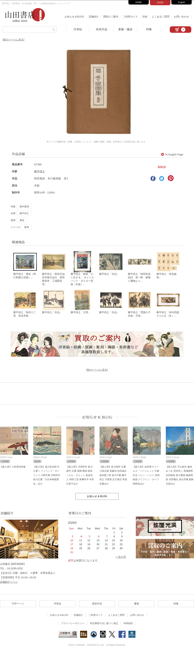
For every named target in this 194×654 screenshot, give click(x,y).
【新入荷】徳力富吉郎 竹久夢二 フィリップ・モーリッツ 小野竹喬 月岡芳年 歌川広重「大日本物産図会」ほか (46, 476)
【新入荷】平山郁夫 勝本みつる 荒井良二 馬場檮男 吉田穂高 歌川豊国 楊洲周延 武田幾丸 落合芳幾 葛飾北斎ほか (179, 476)
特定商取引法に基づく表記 (104, 623)
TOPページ (18, 604)
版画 (26, 227)
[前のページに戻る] (13, 39)
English (181, 2)
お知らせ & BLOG (97, 417)
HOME (138, 2)
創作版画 (24, 206)
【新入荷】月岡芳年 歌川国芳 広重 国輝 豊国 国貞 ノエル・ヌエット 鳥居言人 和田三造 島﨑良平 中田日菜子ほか (80, 476)
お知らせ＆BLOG (74, 16)
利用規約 (128, 623)
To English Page (172, 154)
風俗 (22, 220)
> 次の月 (121, 557)
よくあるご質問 (160, 16)
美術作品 (101, 29)
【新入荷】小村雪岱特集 (13, 467)
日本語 (160, 2)
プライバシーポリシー (72, 623)
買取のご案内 (110, 16)
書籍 (136, 604)
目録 (144, 16)
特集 (149, 29)
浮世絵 (77, 29)
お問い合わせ (181, 16)
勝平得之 (39, 171)
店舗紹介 (94, 16)
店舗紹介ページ (9, 582)
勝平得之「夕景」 (81, 312)
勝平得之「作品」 (109, 274)
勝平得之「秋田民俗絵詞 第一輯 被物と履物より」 (139, 278)
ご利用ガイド (130, 16)
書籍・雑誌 (125, 29)
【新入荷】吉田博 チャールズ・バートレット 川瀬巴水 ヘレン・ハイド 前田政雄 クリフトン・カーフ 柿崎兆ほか (146, 476)
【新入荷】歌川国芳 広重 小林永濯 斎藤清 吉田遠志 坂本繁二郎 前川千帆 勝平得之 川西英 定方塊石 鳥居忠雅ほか (113, 476)
